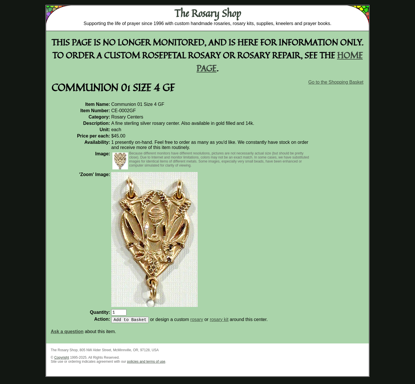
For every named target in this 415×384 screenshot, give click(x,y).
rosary (196, 321)
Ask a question (67, 333)
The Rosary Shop (207, 13)
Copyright (61, 360)
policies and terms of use (146, 364)
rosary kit (219, 321)
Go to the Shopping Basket (335, 82)
